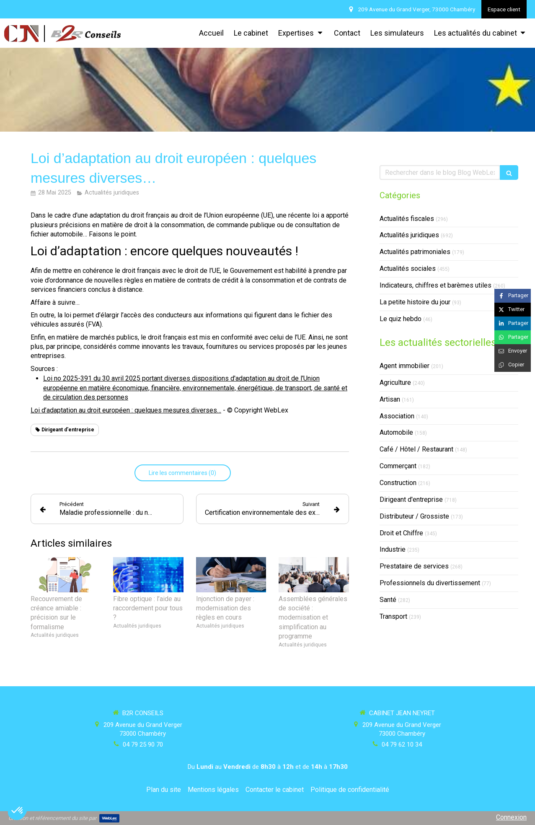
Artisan (390, 399)
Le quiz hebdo (400, 319)
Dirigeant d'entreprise (411, 499)
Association (397, 416)
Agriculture (395, 383)
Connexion (511, 817)
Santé (388, 600)
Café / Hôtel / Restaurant (416, 449)
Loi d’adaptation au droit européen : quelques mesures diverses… (126, 410)
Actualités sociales (408, 268)
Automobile (396, 432)
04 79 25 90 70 (143, 744)
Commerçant (398, 466)
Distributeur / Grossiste (414, 516)
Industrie (393, 549)
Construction (398, 483)
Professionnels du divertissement (430, 583)
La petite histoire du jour (415, 302)
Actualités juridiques (409, 235)
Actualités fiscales (407, 219)
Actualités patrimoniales (415, 252)
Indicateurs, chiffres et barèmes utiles (435, 285)
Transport (393, 616)
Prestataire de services (414, 566)
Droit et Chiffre (401, 533)
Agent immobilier (404, 366)
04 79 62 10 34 (402, 744)
